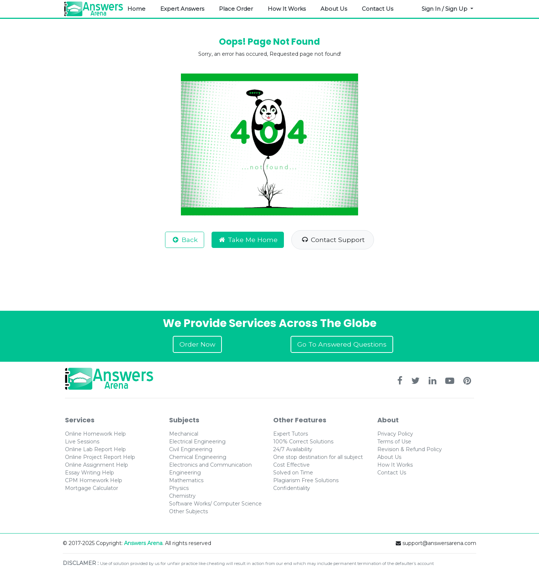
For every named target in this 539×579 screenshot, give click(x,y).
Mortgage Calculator (91, 488)
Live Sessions (82, 441)
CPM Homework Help (93, 480)
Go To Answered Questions (342, 344)
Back (184, 239)
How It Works (287, 8)
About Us (333, 8)
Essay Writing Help (89, 472)
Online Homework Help (95, 433)
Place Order (236, 8)
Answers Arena (143, 543)
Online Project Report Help (100, 457)
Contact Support (333, 239)
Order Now (197, 344)
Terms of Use (394, 441)
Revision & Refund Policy (409, 449)
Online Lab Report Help (95, 449)
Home (136, 8)
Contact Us (377, 8)
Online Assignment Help (96, 465)
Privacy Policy (395, 433)
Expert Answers (182, 8)
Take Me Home (248, 239)
